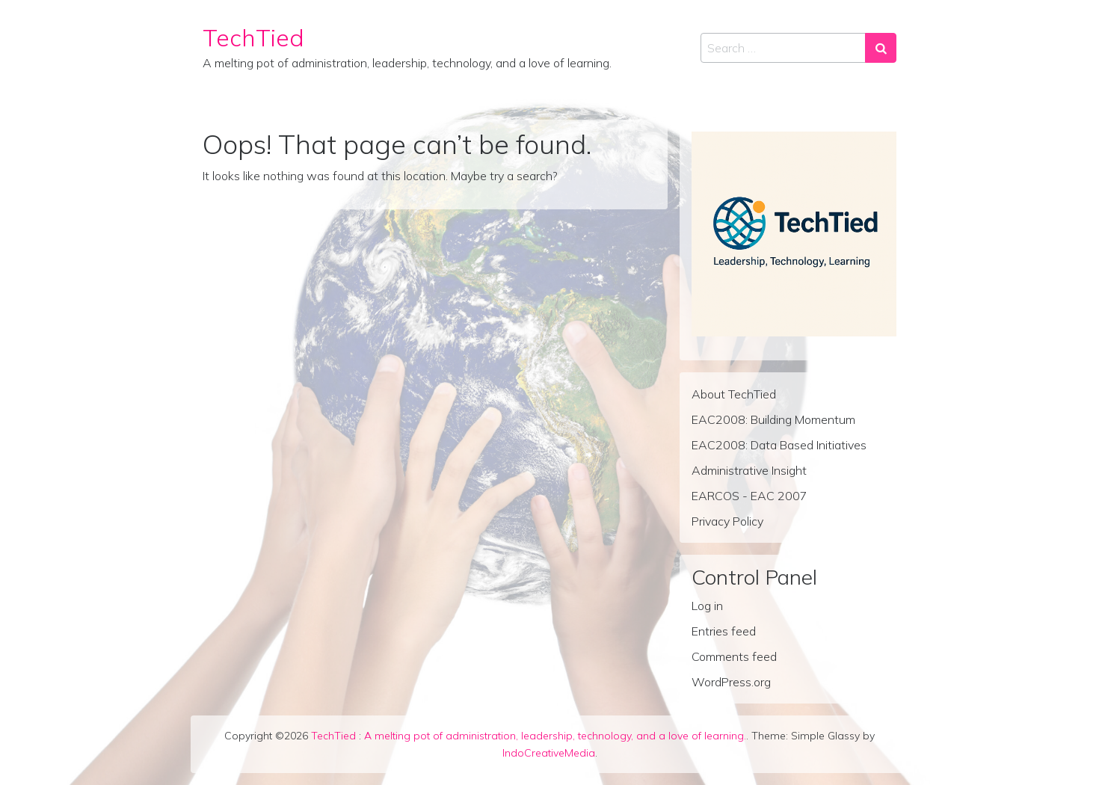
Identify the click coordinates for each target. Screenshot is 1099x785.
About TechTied (734, 394)
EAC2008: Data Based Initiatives (779, 444)
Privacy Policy (727, 521)
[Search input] (783, 48)
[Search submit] (880, 48)
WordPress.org (731, 681)
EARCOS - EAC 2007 (749, 495)
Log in (707, 605)
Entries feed (724, 631)
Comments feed (734, 656)
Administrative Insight (749, 470)
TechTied (253, 37)
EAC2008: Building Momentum (773, 419)
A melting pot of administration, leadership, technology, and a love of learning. (555, 735)
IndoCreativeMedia (548, 753)
